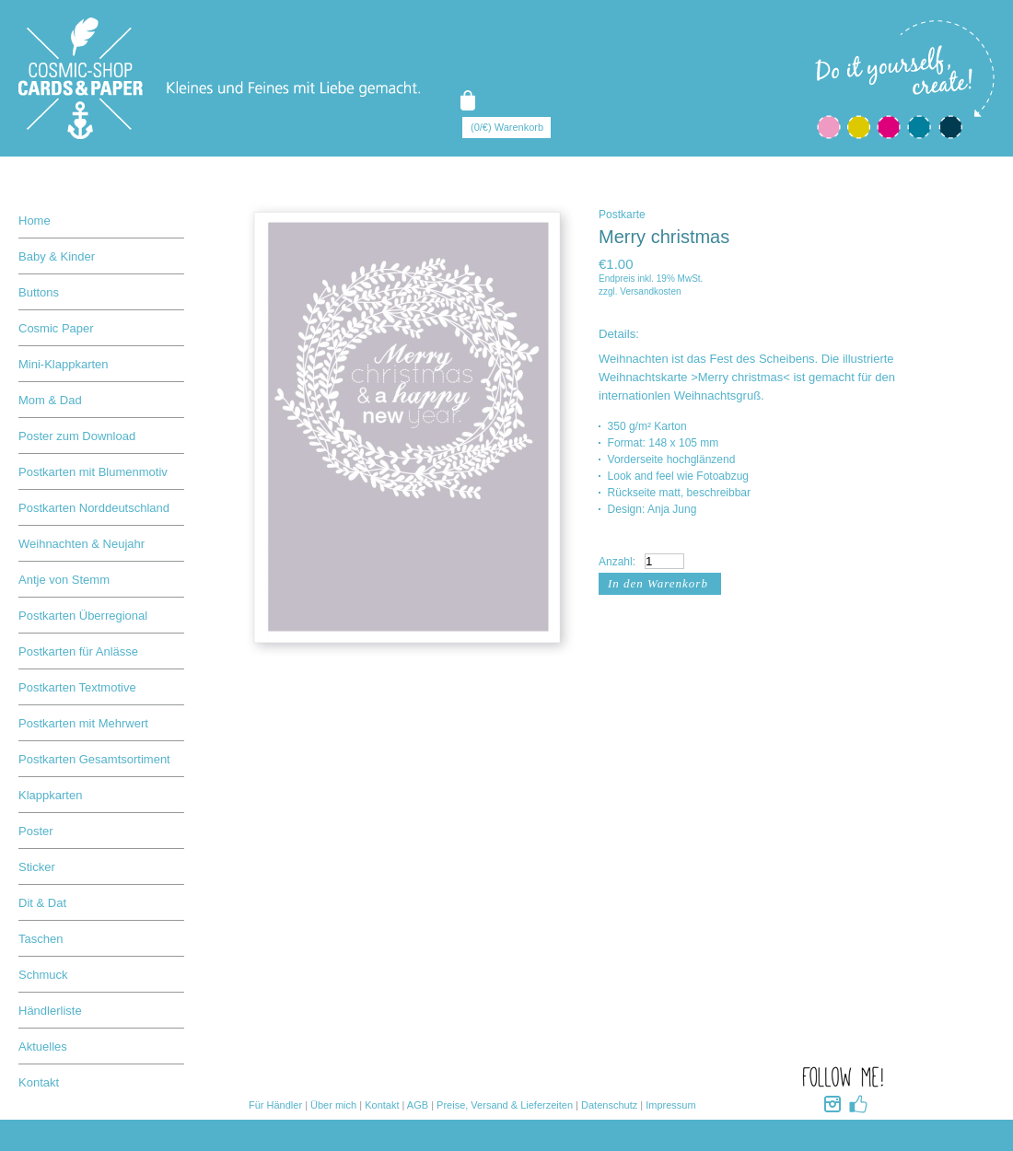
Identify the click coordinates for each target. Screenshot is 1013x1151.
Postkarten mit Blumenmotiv (93, 472)
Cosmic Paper (56, 328)
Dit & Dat (42, 903)
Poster (35, 831)
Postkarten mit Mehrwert (83, 723)
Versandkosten (650, 291)
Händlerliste (50, 1010)
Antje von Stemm (64, 580)
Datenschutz (609, 1104)
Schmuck (42, 975)
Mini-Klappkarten (63, 364)
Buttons (38, 292)
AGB (417, 1104)
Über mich (333, 1104)
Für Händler (275, 1104)
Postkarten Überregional (82, 615)
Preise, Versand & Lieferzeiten (505, 1104)
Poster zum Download (76, 436)
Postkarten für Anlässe (78, 651)
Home (34, 220)
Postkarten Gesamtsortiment (94, 759)
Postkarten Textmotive (77, 687)
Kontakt (38, 1082)
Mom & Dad (50, 400)
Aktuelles (42, 1046)
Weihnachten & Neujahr (81, 544)
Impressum (670, 1104)
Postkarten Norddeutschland (93, 508)
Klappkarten (50, 795)
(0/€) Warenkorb (507, 127)
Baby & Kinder (56, 256)
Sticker (36, 867)
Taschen (40, 939)
